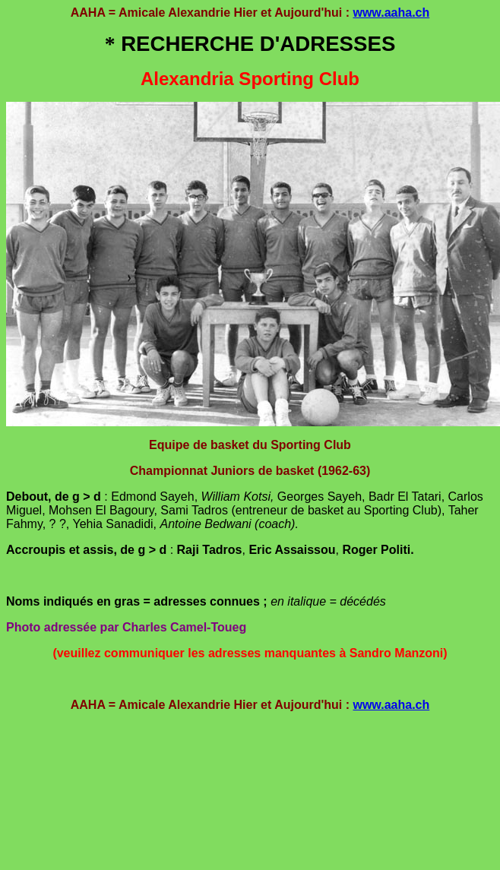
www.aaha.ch (391, 12)
